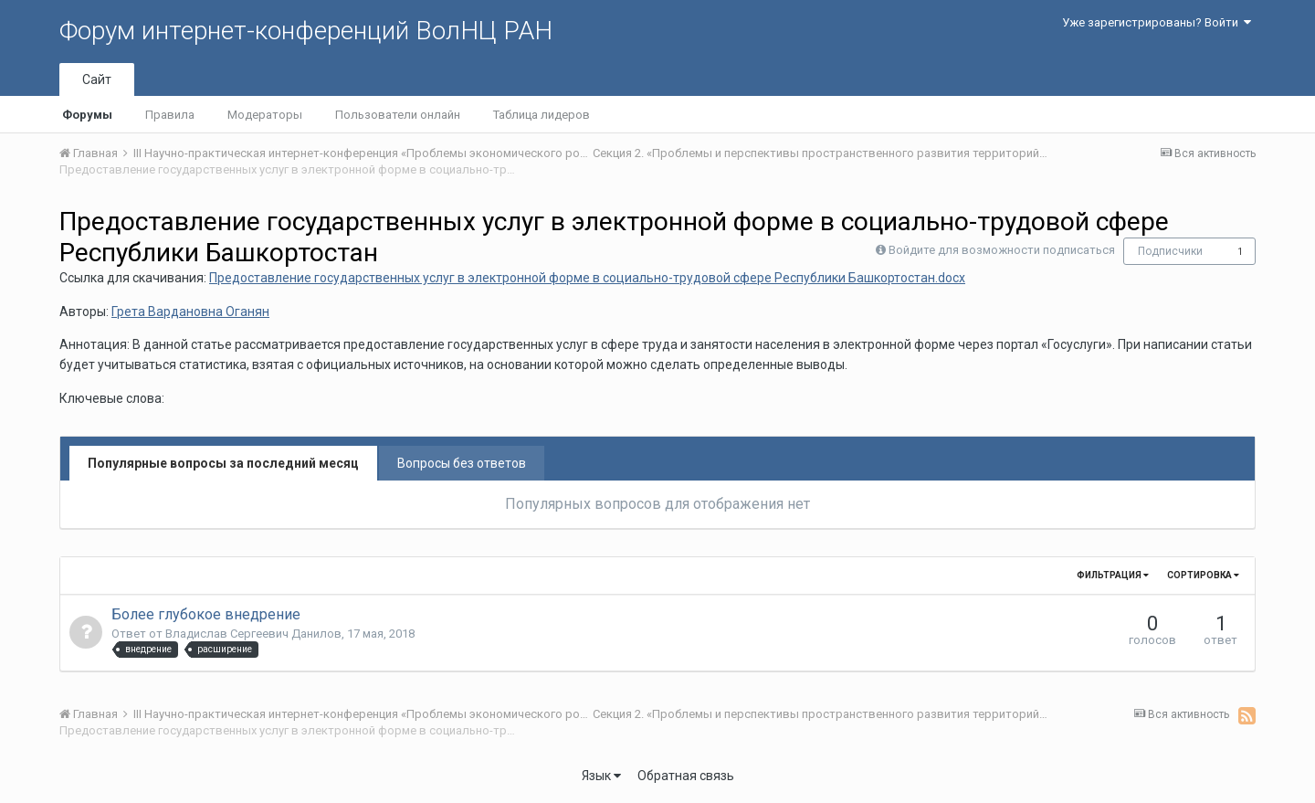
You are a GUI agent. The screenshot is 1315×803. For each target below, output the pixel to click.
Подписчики (1170, 251)
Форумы (87, 115)
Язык (601, 775)
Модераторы (264, 115)
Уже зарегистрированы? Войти (1156, 22)
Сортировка (1203, 575)
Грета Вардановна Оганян (190, 311)
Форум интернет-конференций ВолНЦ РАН (305, 31)
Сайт (96, 79)
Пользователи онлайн (397, 115)
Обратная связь (685, 775)
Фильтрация (1113, 575)
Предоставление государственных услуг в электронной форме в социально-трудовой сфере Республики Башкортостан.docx (587, 277)
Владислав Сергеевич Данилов (253, 633)
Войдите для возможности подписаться (1002, 250)
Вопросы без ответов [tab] (461, 463)
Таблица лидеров (541, 115)
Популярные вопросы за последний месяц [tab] (223, 463)
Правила (170, 115)
